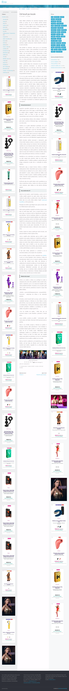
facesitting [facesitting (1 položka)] (64, 25)
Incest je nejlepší (54, 61)
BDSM (4, 27)
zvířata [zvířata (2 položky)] (64, 49)
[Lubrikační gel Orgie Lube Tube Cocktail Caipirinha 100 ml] (8, 181)
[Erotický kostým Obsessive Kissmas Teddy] (57, 215)
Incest (4, 40)
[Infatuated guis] (33, 354)
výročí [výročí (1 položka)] (55, 49)
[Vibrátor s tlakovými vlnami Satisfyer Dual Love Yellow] (8, 233)
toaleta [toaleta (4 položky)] (63, 45)
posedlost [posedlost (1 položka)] (54, 38)
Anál (4, 23)
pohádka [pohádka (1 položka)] (53, 36)
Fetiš (4, 42)
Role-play (5, 19)
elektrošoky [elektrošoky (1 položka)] (57, 25)
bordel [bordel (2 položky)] (53, 19)
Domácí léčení (53, 59)
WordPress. (65, 688)
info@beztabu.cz (52, 679)
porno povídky (31, 366)
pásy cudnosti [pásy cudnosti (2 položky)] (54, 40)
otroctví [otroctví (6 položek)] (53, 34)
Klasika (28, 16)
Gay (3, 31)
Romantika (5, 29)
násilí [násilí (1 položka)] (59, 32)
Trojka (4, 60)
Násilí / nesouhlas (6, 38)
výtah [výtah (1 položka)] (60, 49)
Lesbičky (4, 48)
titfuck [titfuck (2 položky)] (58, 45)
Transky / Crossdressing (8, 70)
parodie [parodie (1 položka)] (58, 34)
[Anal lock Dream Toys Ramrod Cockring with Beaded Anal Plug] (8, 150)
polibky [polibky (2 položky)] (58, 36)
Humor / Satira (6, 46)
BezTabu (4, 2)
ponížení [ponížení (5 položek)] (63, 36)
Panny (4, 21)
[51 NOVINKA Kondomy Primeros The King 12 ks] (8, 116)
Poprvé (4, 62)
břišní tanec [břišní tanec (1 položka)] (58, 19)
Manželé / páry (6, 58)
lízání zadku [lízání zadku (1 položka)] (60, 27)
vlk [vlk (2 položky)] (52, 49)
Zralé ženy (5, 72)
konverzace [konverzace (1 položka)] (54, 27)
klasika (36, 366)
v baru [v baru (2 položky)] (53, 47)
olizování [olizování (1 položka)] (63, 32)
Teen (4, 56)
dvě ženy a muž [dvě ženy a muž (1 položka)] (60, 23)
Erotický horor (6, 50)
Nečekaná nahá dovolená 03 (56, 67)
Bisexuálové (5, 68)
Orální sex (5, 25)
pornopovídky (24, 366)
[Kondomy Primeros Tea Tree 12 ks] (8, 372)
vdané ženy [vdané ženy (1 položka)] (58, 47)
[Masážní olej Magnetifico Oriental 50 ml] (8, 87)
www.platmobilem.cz (28, 682)
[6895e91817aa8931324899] (59, 401)
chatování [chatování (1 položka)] (54, 21)
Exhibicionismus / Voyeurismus (9, 33)
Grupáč (4, 36)
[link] (19, 12)
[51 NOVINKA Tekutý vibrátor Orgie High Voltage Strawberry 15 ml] (8, 486)
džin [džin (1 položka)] (52, 25)
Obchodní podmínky (36, 682)
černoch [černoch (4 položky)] (53, 51)
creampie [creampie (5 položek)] (59, 21)
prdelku (44, 255)
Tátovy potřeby (54, 63)
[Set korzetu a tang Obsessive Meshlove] (8, 259)
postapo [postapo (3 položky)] (59, 38)
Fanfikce (4, 54)
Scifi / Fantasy (5, 66)
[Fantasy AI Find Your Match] (8, 606)
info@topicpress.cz (32, 681)
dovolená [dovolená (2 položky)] (53, 23)
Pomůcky (5, 64)
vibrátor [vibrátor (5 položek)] (63, 47)
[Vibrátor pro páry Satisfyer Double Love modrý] (59, 86)
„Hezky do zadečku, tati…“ (56, 65)
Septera (60, 688)
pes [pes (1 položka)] (62, 34)
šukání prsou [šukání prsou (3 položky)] (59, 51)
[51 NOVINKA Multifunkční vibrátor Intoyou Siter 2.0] (8, 289)
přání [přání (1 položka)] (60, 40)
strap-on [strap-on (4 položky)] (53, 45)
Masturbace (5, 52)
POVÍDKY (4, 16)
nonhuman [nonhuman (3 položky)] (54, 32)
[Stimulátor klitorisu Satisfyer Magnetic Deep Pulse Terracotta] (8, 319)
